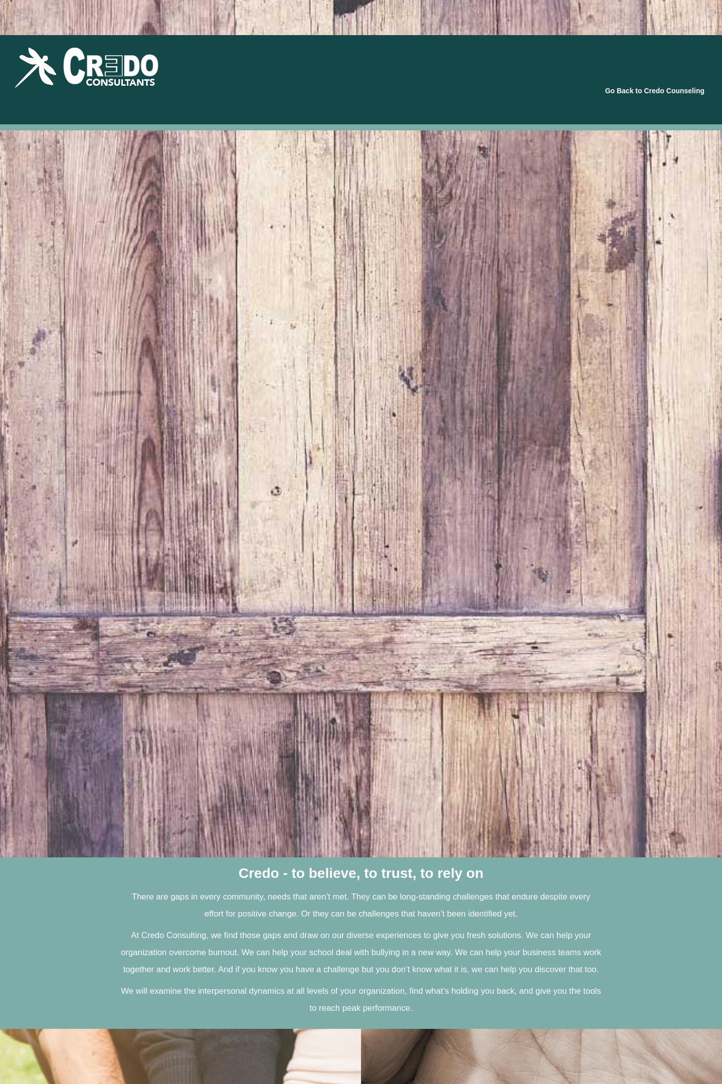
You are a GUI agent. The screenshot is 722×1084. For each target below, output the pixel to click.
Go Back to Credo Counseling (654, 91)
